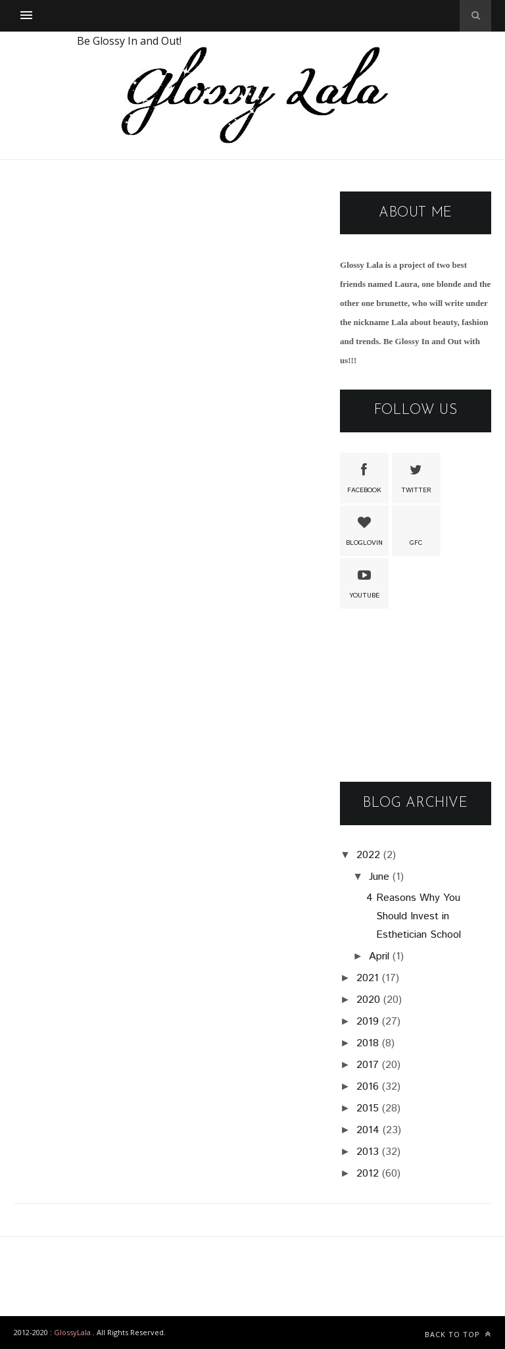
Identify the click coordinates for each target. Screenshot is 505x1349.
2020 (368, 999)
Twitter (416, 477)
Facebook (364, 477)
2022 (368, 855)
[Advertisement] (415, 696)
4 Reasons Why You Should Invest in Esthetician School (413, 916)
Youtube (364, 582)
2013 (367, 1151)
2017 (367, 1065)
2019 (367, 1021)
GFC (416, 529)
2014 (367, 1130)
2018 (367, 1043)
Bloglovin (364, 529)
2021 (367, 978)
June (379, 876)
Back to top (458, 1334)
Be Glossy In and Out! (129, 41)
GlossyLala (72, 1332)
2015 (367, 1108)
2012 (367, 1173)
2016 (367, 1086)
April (379, 956)
